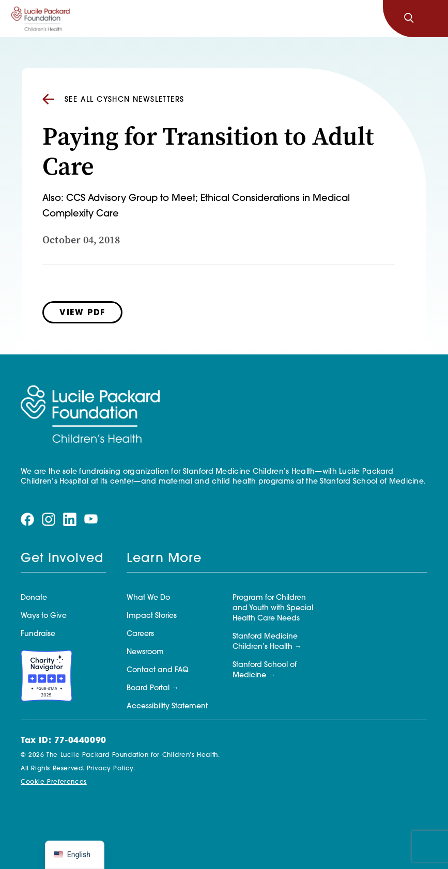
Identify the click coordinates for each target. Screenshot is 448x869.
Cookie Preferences (54, 782)
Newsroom (145, 652)
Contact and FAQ (158, 670)
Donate (34, 598)
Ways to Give (44, 616)
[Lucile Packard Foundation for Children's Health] (40, 19)
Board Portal (148, 688)
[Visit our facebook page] (27, 519)
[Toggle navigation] (431, 18)
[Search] (409, 18)
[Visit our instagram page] (48, 519)
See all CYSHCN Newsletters (113, 99)
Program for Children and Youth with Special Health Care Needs (273, 608)
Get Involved (62, 559)
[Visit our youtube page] (91, 519)
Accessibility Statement (167, 706)
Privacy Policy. (111, 769)
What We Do (148, 598)
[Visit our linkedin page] (69, 519)
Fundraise (38, 634)
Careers (140, 634)
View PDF (82, 313)
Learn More (164, 559)
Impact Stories (152, 616)
